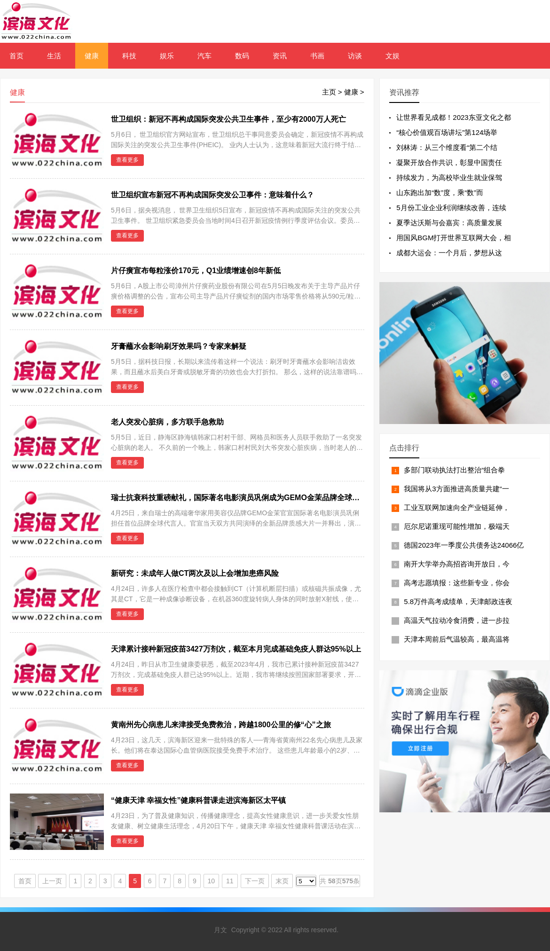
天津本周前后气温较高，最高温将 (457, 639)
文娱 (392, 56)
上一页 (52, 881)
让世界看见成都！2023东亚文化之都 (453, 117)
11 (230, 881)
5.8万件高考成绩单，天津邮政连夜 (458, 601)
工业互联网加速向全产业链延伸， (457, 507)
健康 (92, 56)
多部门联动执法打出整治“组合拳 (454, 470)
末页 (282, 881)
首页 (16, 56)
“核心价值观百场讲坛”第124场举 (446, 132)
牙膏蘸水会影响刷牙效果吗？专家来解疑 (178, 346)
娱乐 (167, 56)
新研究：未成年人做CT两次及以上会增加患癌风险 (195, 573)
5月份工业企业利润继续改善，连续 (451, 208)
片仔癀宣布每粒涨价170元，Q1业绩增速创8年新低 (196, 271)
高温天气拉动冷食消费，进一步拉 (457, 620)
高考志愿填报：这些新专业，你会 (457, 583)
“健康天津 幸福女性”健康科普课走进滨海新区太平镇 (198, 800)
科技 (129, 56)
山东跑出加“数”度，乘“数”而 (439, 192)
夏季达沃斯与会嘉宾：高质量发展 (449, 223)
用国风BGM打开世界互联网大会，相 (453, 238)
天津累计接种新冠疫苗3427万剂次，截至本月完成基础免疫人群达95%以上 (236, 649)
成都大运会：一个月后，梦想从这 (449, 253)
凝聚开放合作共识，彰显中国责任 (449, 162)
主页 (329, 92)
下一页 (255, 881)
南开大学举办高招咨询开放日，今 (457, 564)
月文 (220, 930)
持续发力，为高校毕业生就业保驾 (449, 177)
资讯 (280, 56)
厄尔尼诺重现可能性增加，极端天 (457, 526)
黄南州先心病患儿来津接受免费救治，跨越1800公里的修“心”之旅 (221, 725)
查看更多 (127, 160)
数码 (242, 56)
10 (211, 881)
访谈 (355, 56)
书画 (317, 56)
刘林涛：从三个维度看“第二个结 (446, 147)
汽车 (204, 56)
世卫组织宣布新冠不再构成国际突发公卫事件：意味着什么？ (212, 195)
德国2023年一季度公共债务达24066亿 (464, 545)
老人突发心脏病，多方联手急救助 (167, 422)
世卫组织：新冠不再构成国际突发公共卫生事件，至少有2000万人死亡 (228, 119)
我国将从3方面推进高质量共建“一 (456, 489)
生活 (54, 56)
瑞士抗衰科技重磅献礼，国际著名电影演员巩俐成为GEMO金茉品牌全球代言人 (243, 498)
